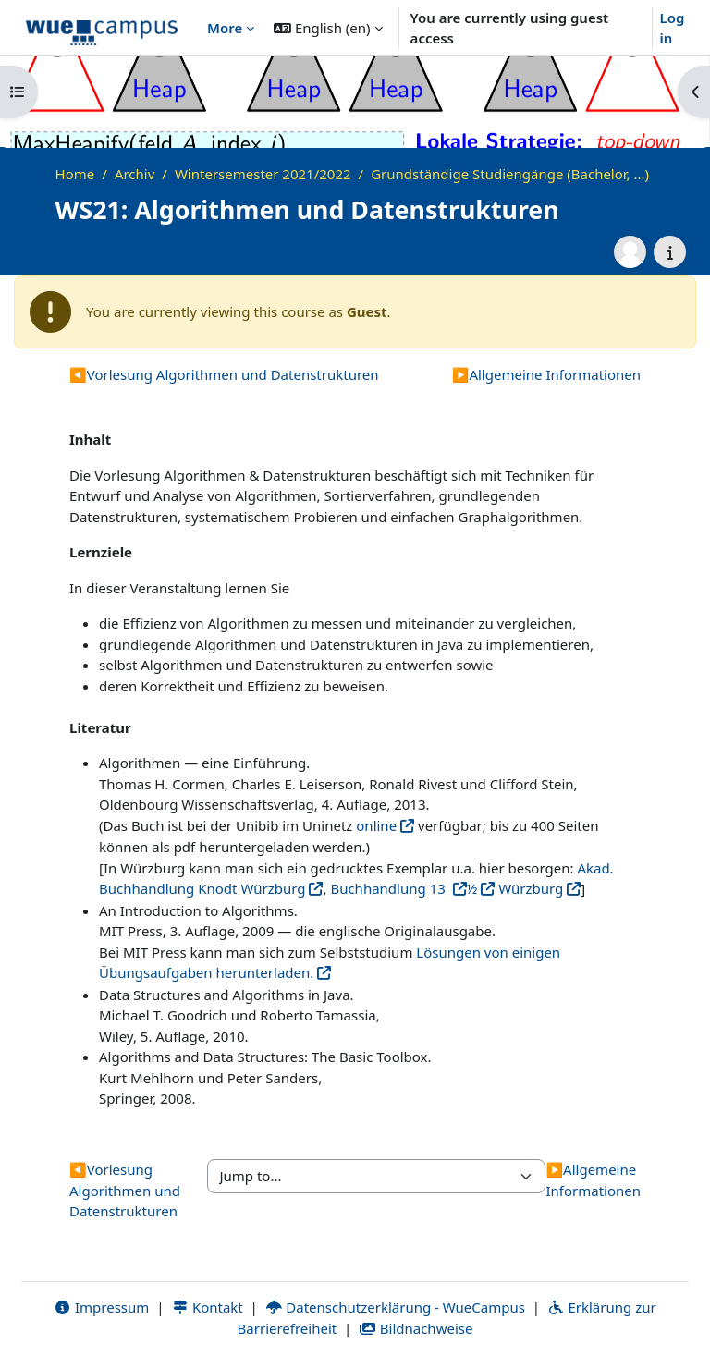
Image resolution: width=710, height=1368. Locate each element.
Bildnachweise (415, 1328)
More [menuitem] (224, 27)
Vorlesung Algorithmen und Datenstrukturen (224, 374)
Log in (672, 28)
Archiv (134, 174)
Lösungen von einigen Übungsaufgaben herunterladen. (329, 963)
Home (75, 174)
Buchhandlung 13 (389, 888)
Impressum (101, 1307)
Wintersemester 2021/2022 (263, 174)
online (376, 825)
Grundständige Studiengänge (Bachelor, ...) (510, 174)
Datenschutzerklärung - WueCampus (395, 1307)
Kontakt (207, 1307)
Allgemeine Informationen (546, 374)
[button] (328, 27)
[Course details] (670, 252)
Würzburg (529, 888)
